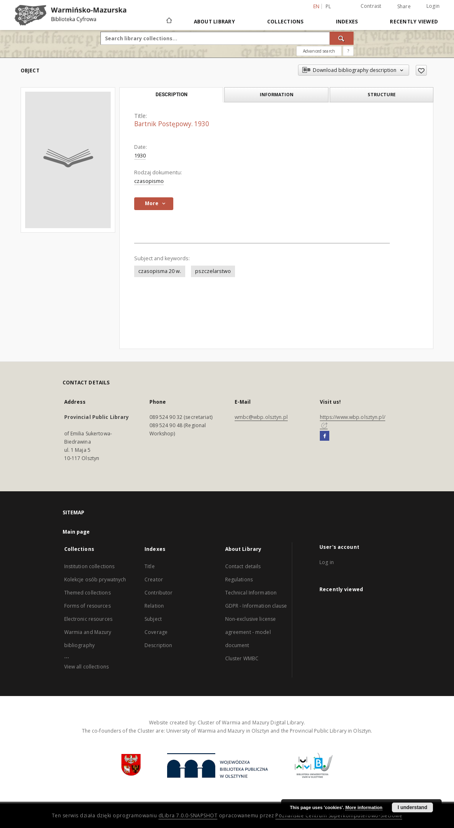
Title (149, 566)
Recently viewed (414, 21)
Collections (285, 21)
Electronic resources (88, 618)
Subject (153, 618)
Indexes (347, 21)
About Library (214, 21)
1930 (140, 155)
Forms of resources (87, 605)
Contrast (371, 5)
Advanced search (319, 51)
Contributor (158, 592)
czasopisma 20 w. (159, 271)
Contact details (243, 566)
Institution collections (89, 566)
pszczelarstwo (213, 271)
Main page (76, 531)
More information (363, 807)
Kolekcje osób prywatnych (95, 579)
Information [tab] (276, 94)
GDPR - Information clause (256, 605)
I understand (412, 807)
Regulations (239, 579)
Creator (153, 579)
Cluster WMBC (241, 658)
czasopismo (149, 181)
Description (158, 645)
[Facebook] (324, 436)
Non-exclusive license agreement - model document (250, 632)
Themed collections (87, 592)
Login (433, 5)
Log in (326, 562)
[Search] (342, 38)
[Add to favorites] (421, 70)
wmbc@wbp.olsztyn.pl (261, 417)
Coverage (156, 632)
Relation (154, 605)
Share (404, 6)
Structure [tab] (382, 94)
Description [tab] (171, 94)
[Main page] (168, 21)
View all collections (86, 666)
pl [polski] (328, 6)
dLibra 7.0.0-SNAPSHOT (188, 815)
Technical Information (251, 592)
